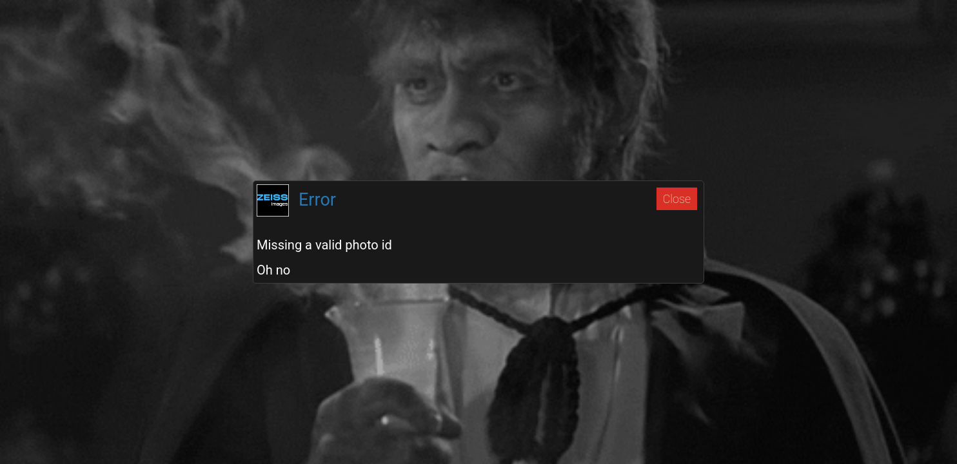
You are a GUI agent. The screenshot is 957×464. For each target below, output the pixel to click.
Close (677, 199)
